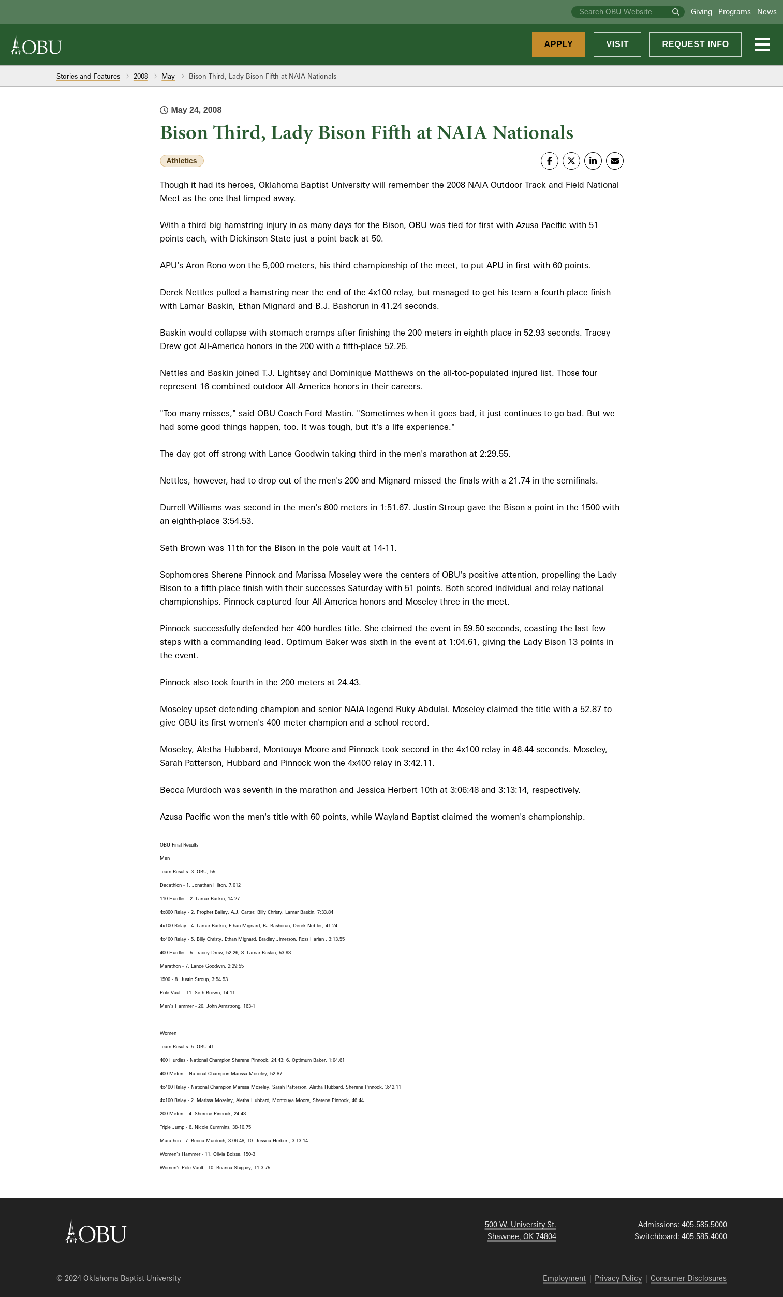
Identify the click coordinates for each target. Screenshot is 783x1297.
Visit (617, 44)
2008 (141, 76)
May (168, 76)
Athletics (182, 161)
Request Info (695, 44)
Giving (701, 11)
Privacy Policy (618, 1278)
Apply (558, 44)
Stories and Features (88, 76)
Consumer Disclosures (689, 1278)
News (767, 11)
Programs (734, 11)
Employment (564, 1278)
